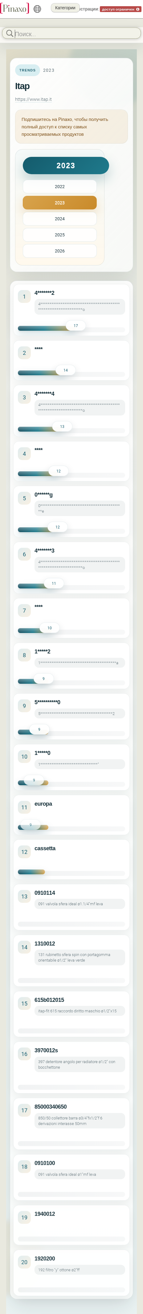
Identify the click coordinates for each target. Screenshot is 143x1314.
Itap (22, 86)
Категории (65, 8)
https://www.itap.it (33, 99)
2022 (60, 186)
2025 (60, 235)
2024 (60, 219)
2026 (60, 251)
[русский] (37, 9)
